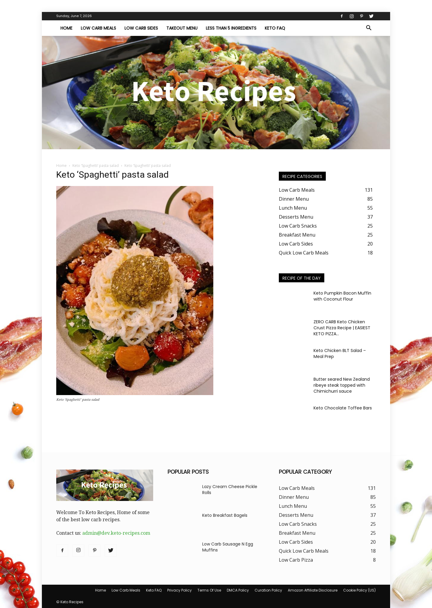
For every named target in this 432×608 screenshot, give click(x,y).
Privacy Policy (179, 590)
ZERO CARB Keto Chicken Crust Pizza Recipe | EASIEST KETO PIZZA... (342, 328)
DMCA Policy (238, 590)
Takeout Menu (181, 28)
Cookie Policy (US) (359, 590)
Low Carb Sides (141, 28)
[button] (368, 28)
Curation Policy (268, 590)
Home (66, 28)
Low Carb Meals (98, 28)
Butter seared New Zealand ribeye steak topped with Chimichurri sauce (342, 385)
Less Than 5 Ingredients (231, 28)
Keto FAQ (275, 28)
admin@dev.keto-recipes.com (116, 533)
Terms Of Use (209, 590)
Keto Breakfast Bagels (224, 515)
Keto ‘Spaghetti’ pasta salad (95, 165)
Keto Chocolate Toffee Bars (343, 408)
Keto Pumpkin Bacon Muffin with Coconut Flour (342, 296)
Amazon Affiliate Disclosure (312, 590)
